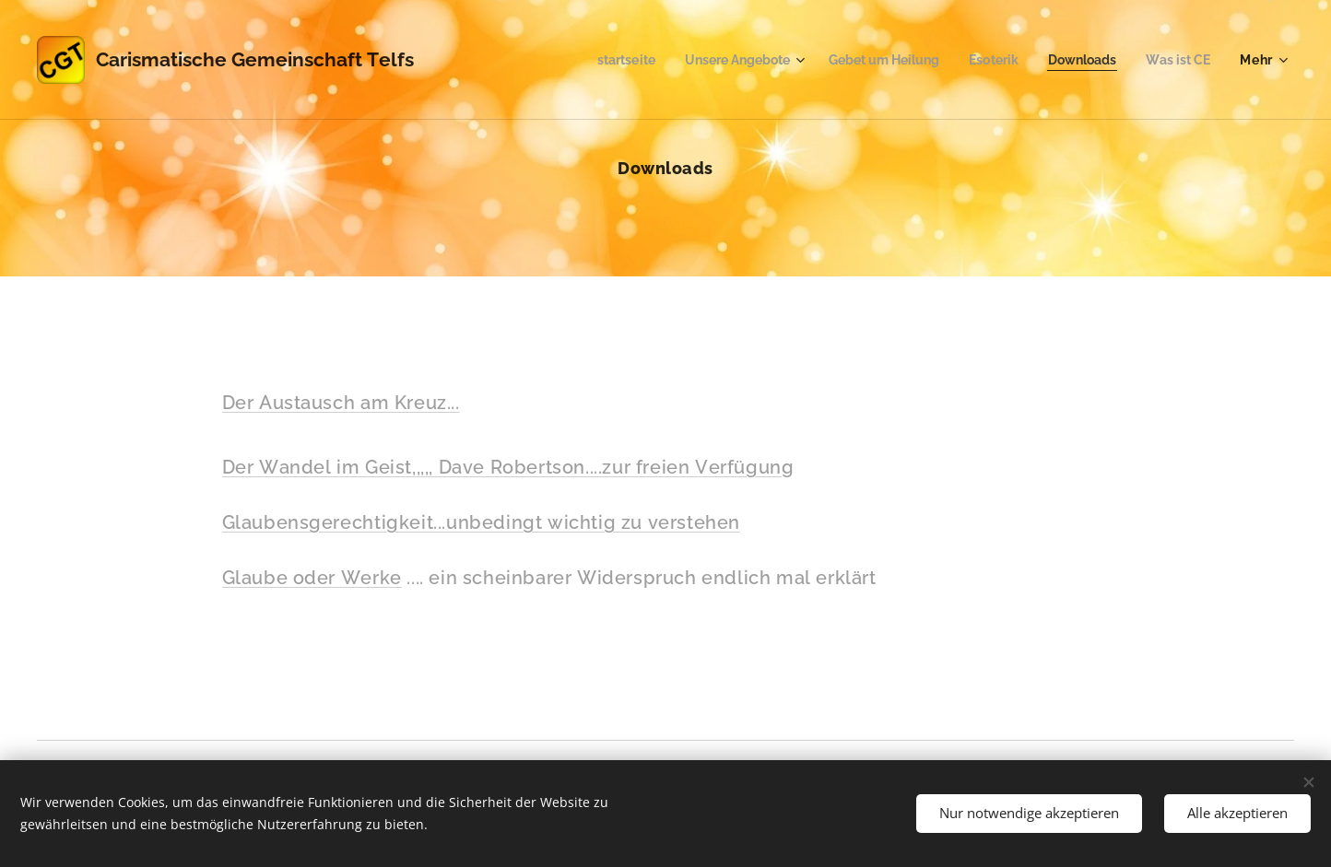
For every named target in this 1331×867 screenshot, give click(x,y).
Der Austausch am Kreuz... (341, 403)
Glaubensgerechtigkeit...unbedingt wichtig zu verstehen (481, 522)
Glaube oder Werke (312, 578)
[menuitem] (592, 60)
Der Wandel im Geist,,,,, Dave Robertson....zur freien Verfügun (502, 467)
